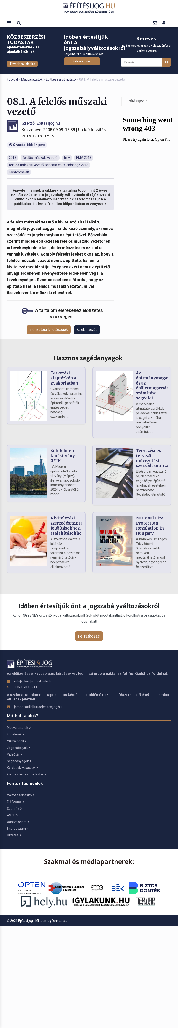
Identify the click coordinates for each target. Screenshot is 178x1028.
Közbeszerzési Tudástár (26, 774)
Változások (16, 741)
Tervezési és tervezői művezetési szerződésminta (152, 458)
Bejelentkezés (87, 329)
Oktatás (14, 835)
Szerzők (14, 809)
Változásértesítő (20, 795)
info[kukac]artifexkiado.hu (33, 681)
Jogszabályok (18, 748)
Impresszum (17, 828)
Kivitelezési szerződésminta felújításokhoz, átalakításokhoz (67, 526)
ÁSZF (12, 815)
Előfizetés (15, 802)
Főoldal (12, 79)
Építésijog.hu (138, 101)
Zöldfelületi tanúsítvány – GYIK (64, 455)
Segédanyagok (19, 761)
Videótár (14, 754)
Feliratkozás (82, 61)
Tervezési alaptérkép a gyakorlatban (64, 378)
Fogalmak (15, 734)
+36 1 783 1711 (25, 687)
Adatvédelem (18, 822)
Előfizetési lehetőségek (48, 329)
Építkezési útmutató (61, 79)
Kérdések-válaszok (22, 768)
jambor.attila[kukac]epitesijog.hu (38, 707)
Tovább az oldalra (22, 64)
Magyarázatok (31, 79)
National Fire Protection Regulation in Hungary (150, 526)
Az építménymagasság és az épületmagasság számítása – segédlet (156, 386)
